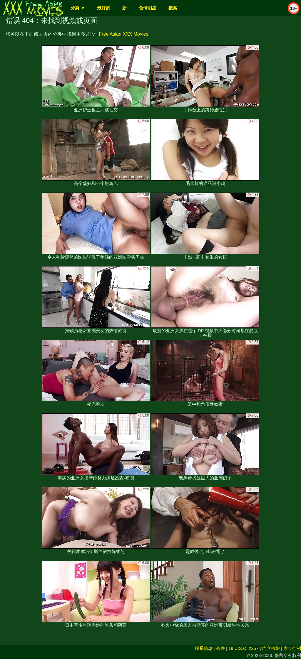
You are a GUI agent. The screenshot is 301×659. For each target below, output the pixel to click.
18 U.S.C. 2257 (243, 648)
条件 (220, 648)
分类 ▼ (78, 7)
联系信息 (204, 648)
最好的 (103, 7)
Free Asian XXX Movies (123, 34)
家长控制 (292, 648)
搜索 (172, 7)
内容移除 (271, 648)
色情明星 (147, 7)
